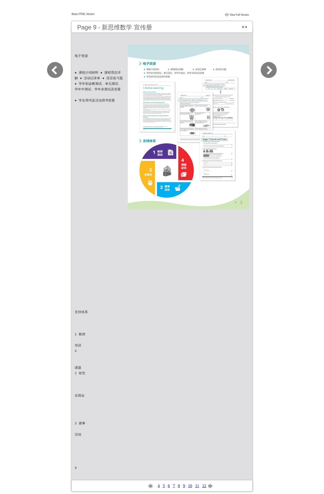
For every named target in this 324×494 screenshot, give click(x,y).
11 (197, 486)
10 (190, 486)
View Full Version (239, 14)
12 (204, 486)
